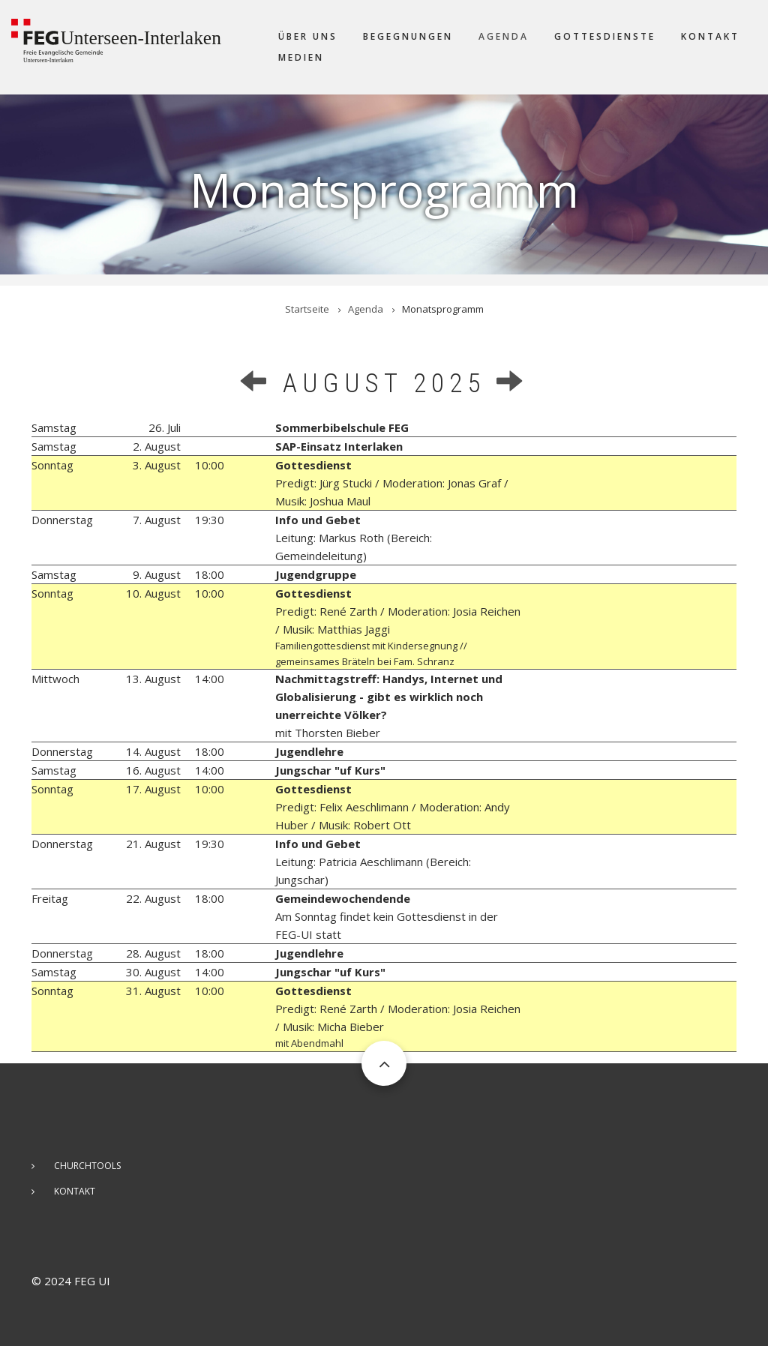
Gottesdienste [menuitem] (605, 36)
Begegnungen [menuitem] (408, 36)
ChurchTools (87, 1165)
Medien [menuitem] (301, 57)
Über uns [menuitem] (308, 36)
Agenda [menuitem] (503, 36)
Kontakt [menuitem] (710, 36)
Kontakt (74, 1191)
